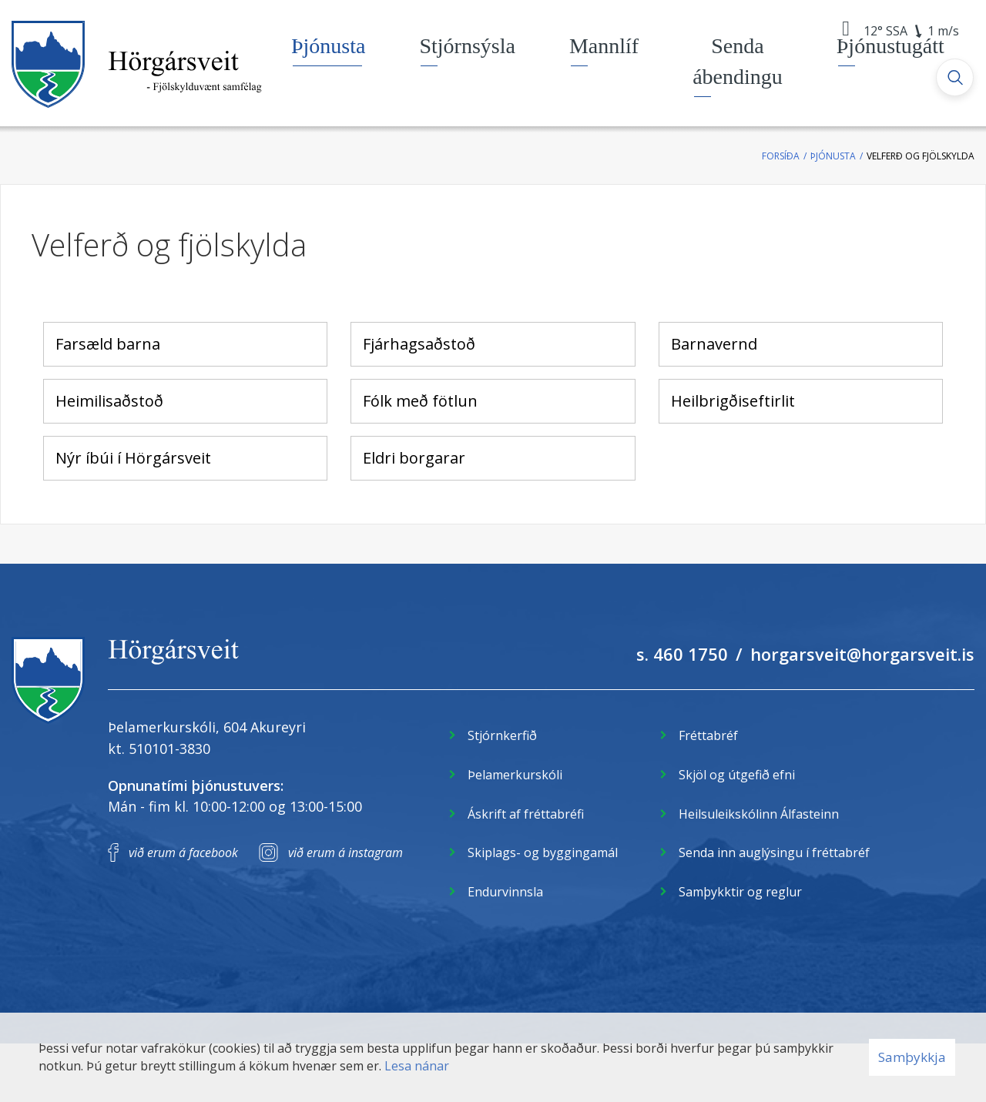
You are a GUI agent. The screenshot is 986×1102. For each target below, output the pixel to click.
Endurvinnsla (505, 891)
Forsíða (781, 155)
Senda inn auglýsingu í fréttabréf (774, 852)
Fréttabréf (708, 735)
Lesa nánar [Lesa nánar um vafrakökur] (416, 1065)
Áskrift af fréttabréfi (526, 814)
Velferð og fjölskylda (920, 155)
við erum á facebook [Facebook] (183, 852)
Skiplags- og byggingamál (543, 852)
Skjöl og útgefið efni (737, 774)
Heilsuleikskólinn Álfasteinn (759, 814)
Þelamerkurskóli (515, 774)
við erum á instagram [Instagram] (345, 852)
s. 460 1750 (682, 653)
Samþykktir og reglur (740, 891)
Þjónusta (833, 155)
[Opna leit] (955, 78)
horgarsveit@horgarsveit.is (862, 653)
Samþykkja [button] (912, 1057)
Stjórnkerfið (502, 735)
